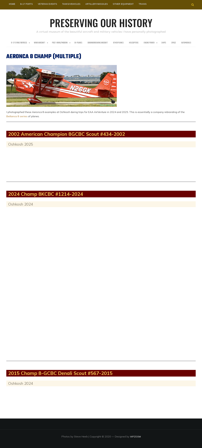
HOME (12, 4)
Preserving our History (101, 22)
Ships (163, 42)
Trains (142, 4)
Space (173, 42)
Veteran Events (47, 4)
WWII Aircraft (39, 42)
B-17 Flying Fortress (19, 42)
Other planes (118, 42)
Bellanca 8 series (16, 116)
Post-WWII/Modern (60, 42)
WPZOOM (135, 436)
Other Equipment (123, 4)
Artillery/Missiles (96, 4)
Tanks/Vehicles (71, 4)
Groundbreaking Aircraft (98, 42)
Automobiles (186, 42)
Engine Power (149, 42)
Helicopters (133, 42)
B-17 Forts (26, 4)
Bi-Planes (78, 42)
